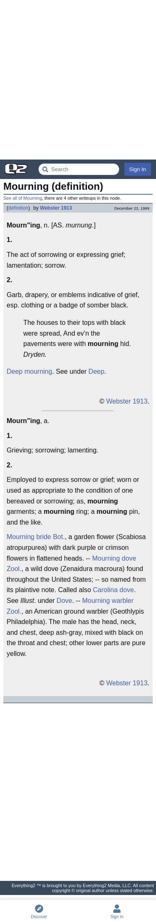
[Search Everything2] (78, 169)
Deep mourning (29, 371)
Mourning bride (29, 536)
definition (18, 208)
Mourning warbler (108, 600)
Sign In (137, 169)
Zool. (14, 568)
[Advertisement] (78, 79)
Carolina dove (113, 589)
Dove (64, 600)
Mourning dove (114, 558)
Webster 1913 (56, 208)
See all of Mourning (22, 198)
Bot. (58, 536)
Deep (96, 371)
